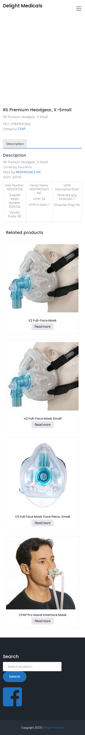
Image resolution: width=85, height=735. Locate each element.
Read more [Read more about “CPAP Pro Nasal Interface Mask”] (42, 621)
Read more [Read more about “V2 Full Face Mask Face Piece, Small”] (42, 523)
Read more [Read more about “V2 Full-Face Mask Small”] (42, 425)
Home (7, 17)
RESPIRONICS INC (28, 172)
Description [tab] (15, 144)
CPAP (20, 17)
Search (14, 676)
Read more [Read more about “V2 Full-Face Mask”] (42, 327)
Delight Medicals (53, 727)
